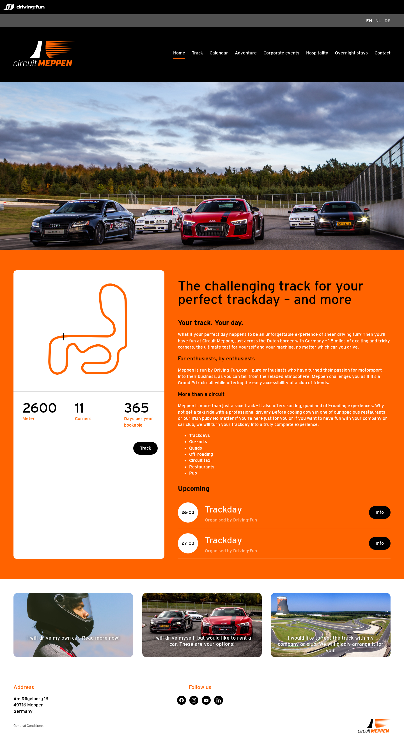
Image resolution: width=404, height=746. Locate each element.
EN (369, 20)
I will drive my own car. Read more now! (73, 638)
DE (388, 20)
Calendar (219, 53)
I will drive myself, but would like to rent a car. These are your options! (202, 641)
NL (378, 20)
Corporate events (281, 53)
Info (380, 512)
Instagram (193, 698)
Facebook (181, 698)
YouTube (206, 698)
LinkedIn (218, 698)
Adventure (246, 53)
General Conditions (28, 726)
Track (197, 53)
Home (179, 53)
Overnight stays (351, 53)
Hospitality (317, 53)
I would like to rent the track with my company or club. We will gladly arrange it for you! (331, 644)
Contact (383, 53)
